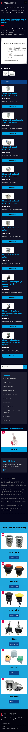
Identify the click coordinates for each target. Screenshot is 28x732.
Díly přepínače (6, 420)
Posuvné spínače (17, 507)
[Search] (12, 367)
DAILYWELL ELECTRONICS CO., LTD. (11, 725)
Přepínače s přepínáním (9, 378)
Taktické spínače (7, 402)
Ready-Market (15, 728)
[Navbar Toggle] (25, 2)
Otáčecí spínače (7, 398)
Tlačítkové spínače (10, 505)
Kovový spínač (9, 507)
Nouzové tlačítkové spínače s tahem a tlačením (13, 411)
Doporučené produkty (14, 527)
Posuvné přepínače (8, 386)
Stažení (6, 470)
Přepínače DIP (6, 416)
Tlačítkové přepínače (8, 390)
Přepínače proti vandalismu (10, 394)
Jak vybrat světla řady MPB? (16, 12)
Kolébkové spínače (18, 505)
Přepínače (3, 507)
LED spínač (19, 508)
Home (4, 12)
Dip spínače (3, 510)
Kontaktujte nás (10, 510)
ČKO (8, 12)
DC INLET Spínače (8, 406)
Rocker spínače (7, 382)
